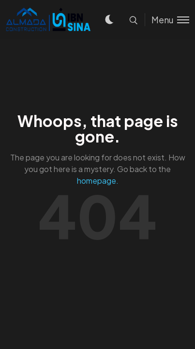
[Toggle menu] (167, 19)
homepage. (98, 180)
